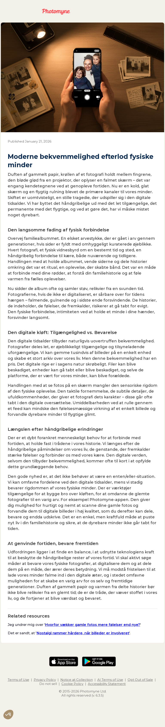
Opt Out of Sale (140, 680)
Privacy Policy (45, 680)
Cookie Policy (72, 684)
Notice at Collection (76, 680)
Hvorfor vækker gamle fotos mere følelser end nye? (92, 624)
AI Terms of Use (110, 680)
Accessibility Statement (107, 684)
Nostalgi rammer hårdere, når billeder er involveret (83, 633)
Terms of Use (18, 680)
